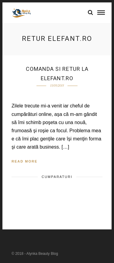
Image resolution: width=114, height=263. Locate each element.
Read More (24, 161)
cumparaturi (57, 177)
